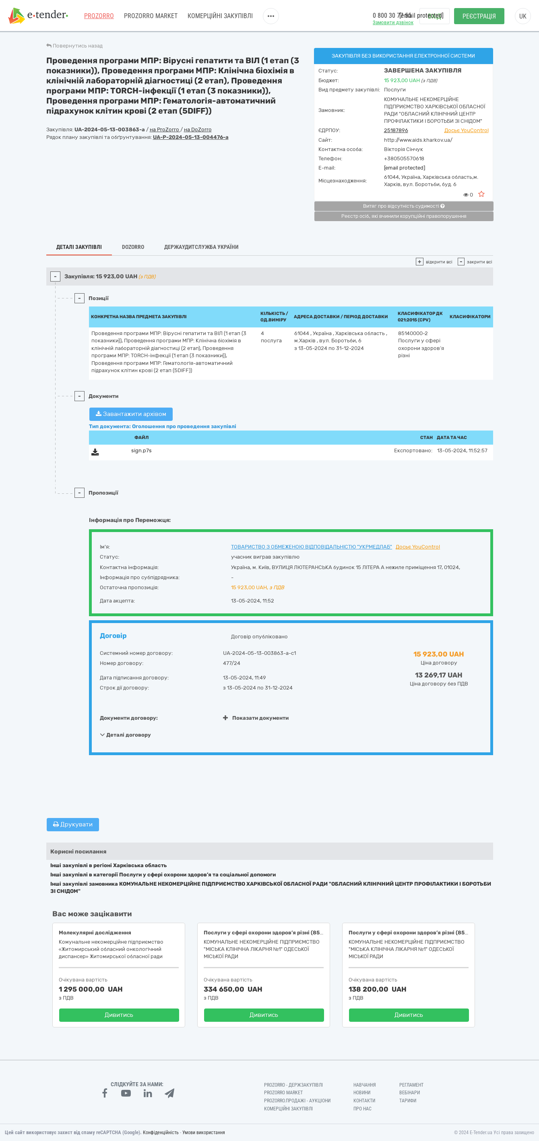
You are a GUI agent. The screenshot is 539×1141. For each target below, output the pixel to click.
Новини (361, 1092)
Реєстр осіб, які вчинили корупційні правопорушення (404, 216)
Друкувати (73, 824)
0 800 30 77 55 (392, 15)
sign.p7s (141, 450)
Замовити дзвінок (393, 22)
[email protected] (404, 168)
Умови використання (203, 1132)
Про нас (362, 1109)
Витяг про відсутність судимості (403, 206)
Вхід (434, 16)
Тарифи (407, 1101)
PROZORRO (99, 16)
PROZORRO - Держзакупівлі (293, 1085)
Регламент (411, 1085)
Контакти (364, 1101)
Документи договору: (129, 718)
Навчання (364, 1085)
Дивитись (119, 1015)
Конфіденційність (161, 1132)
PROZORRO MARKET (151, 16)
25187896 (396, 130)
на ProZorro (165, 129)
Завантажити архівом (131, 414)
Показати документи (256, 718)
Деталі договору (125, 735)
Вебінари (409, 1092)
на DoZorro (198, 129)
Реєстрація (479, 16)
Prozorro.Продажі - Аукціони (297, 1101)
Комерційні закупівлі (220, 16)
